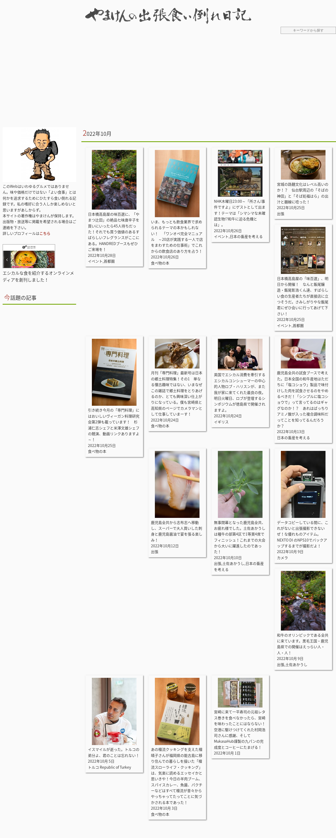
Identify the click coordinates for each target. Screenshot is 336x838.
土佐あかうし (233, 563)
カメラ (282, 557)
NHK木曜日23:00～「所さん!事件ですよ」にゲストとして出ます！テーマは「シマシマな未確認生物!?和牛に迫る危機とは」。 (239, 213)
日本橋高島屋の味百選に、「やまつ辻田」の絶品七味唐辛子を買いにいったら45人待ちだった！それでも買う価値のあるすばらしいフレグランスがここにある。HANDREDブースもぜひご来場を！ (113, 231)
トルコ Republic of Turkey (109, 767)
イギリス (221, 421)
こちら (44, 233)
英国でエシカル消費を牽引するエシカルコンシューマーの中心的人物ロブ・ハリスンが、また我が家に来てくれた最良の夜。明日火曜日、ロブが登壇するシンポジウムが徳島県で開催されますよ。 (239, 392)
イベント (95, 261)
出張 (280, 213)
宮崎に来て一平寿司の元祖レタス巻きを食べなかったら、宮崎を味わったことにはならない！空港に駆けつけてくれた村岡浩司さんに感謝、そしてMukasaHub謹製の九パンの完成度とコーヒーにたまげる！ (239, 729)
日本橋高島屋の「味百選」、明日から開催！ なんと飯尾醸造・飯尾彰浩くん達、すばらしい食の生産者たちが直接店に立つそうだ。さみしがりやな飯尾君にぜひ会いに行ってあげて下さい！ (302, 296)
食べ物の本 (160, 263)
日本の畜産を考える (246, 236)
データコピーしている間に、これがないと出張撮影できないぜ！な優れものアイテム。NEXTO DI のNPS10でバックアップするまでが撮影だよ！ (302, 534)
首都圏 (109, 261)
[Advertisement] (168, 84)
